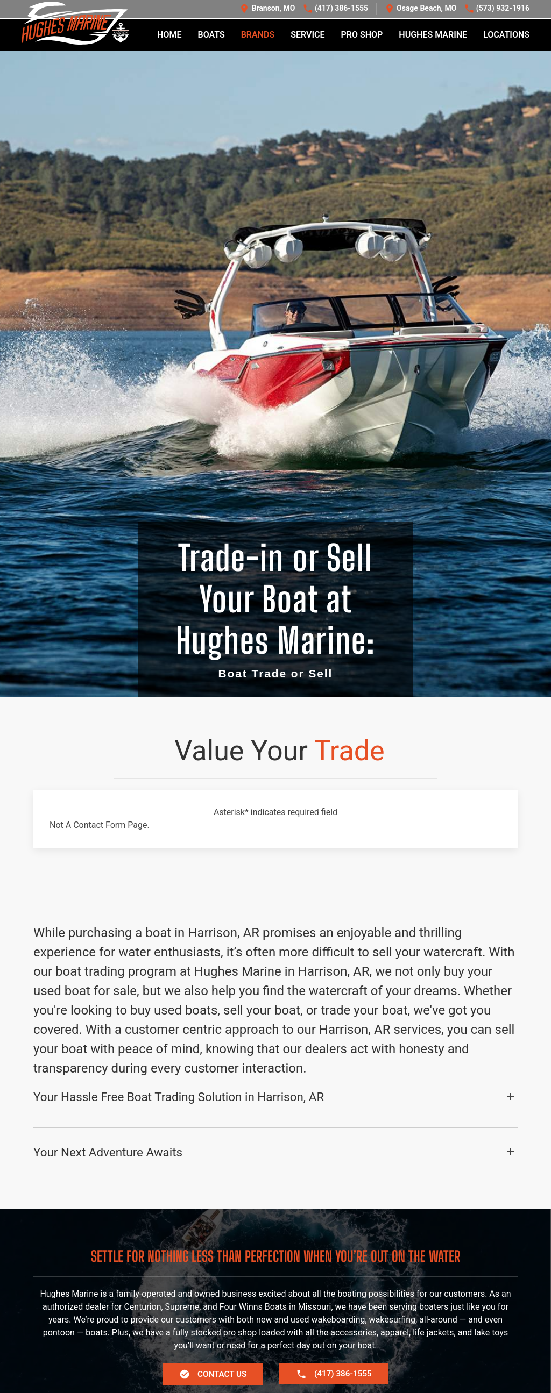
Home (169, 35)
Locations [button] (506, 35)
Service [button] (307, 35)
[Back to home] (75, 23)
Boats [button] (210, 35)
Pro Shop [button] (362, 35)
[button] (275, 1102)
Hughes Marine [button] (433, 35)
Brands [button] (258, 35)
